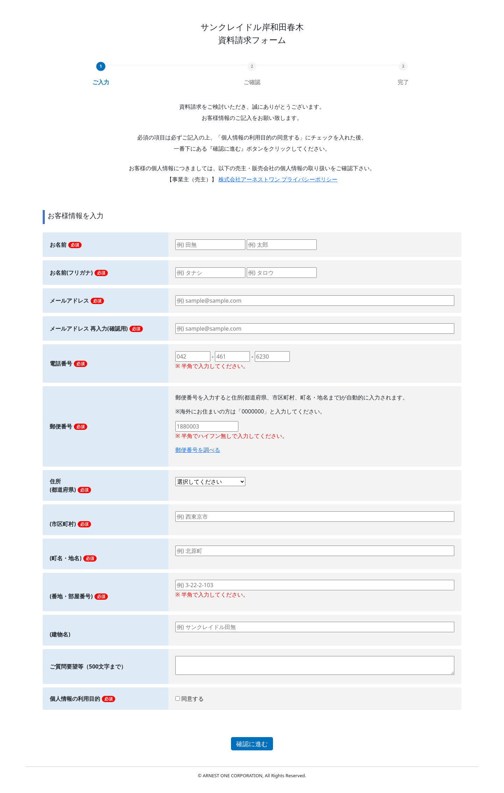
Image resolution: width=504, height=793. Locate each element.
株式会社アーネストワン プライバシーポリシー (277, 179)
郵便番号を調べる (197, 450)
